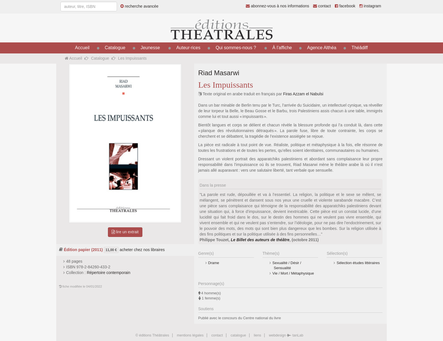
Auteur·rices (188, 47)
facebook (345, 6)
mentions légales (190, 335)
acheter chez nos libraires (142, 249)
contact (322, 6)
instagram (370, 6)
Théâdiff (359, 47)
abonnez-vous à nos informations (277, 6)
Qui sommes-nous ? (236, 47)
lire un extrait (125, 232)
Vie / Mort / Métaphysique (293, 273)
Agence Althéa (321, 47)
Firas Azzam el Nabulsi (303, 94)
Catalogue (115, 47)
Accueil (82, 47)
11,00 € (111, 250)
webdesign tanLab (286, 335)
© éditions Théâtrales (152, 335)
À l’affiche (282, 47)
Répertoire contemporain (108, 272)
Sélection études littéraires (357, 263)
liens (257, 335)
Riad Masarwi (218, 73)
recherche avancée (139, 6)
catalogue (238, 335)
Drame (213, 263)
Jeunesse (150, 47)
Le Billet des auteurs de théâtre (260, 240)
